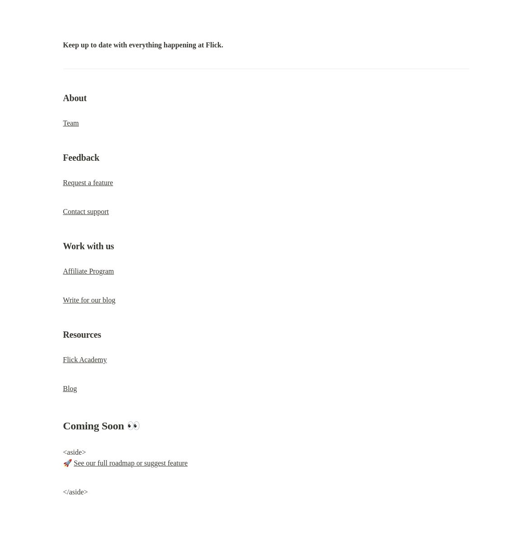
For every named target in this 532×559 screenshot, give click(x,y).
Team (71, 123)
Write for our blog (89, 300)
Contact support (86, 211)
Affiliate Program (88, 271)
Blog (70, 388)
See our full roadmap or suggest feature (131, 463)
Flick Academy (85, 359)
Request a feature (88, 182)
